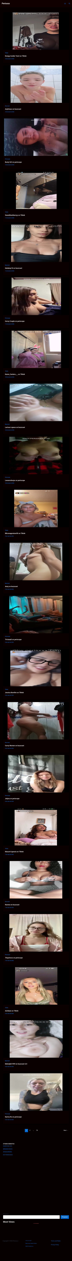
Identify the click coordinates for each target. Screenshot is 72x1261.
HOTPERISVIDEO (8, 1155)
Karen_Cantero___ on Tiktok (15, 374)
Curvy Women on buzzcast (14, 746)
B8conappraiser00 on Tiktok (15, 533)
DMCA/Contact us (29, 1246)
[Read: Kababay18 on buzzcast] (36, 243)
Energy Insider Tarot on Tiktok (15, 56)
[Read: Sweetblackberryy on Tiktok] (36, 190)
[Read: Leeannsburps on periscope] (36, 455)
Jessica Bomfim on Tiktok (14, 692)
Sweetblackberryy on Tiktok (15, 215)
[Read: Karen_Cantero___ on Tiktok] (36, 349)
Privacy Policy (55, 1244)
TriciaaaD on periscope (13, 639)
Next (66, 1130)
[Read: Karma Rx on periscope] (36, 1092)
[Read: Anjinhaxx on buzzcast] (36, 84)
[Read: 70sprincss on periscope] (36, 933)
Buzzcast (7, 106)
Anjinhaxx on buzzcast (13, 109)
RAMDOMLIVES (7, 1146)
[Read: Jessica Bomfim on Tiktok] (36, 667)
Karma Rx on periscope (13, 1117)
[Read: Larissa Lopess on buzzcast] (36, 402)
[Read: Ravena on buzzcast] (36, 879)
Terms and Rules (55, 1241)
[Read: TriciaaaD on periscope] (36, 614)
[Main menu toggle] (65, 3)
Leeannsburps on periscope (15, 480)
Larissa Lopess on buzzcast (15, 427)
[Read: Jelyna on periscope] (36, 773)
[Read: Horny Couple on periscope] (36, 296)
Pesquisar (6, 1214)
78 (37, 1130)
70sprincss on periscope (14, 958)
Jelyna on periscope (12, 798)
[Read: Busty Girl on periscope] (36, 137)
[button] (69, 3)
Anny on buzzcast (11, 586)
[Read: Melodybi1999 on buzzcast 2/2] (36, 1039)
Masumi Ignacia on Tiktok (14, 852)
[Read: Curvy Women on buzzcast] (36, 720)
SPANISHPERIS (7, 1152)
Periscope (7, 159)
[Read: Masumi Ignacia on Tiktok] (36, 826)
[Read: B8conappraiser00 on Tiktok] (36, 508)
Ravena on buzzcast (12, 905)
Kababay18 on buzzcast (13, 268)
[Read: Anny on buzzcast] (36, 561)
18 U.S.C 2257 (29, 1240)
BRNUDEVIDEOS (7, 1149)
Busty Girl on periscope (13, 162)
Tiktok (6, 53)
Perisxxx (6, 3)
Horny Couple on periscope (14, 321)
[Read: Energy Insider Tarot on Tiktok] (36, 31)
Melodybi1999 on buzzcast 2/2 (16, 1064)
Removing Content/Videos (31, 1243)
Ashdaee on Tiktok (11, 1011)
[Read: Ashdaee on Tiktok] (36, 986)
